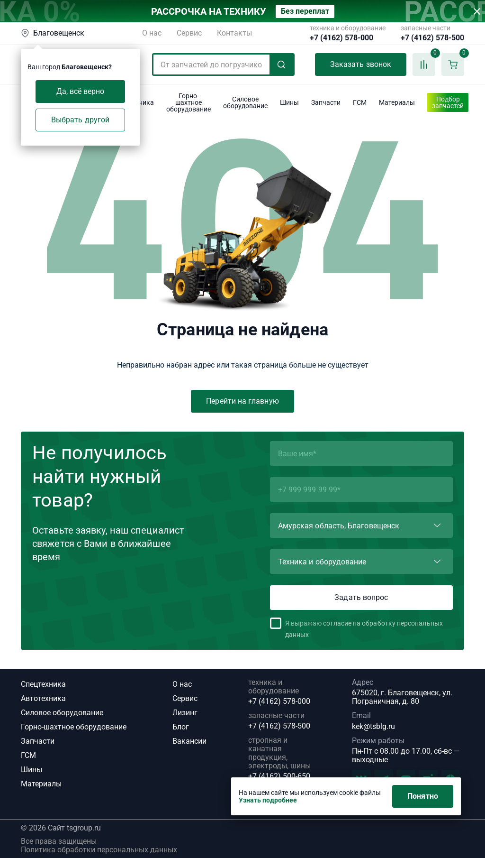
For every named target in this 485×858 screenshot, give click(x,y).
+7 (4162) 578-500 (432, 38)
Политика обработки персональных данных (99, 850)
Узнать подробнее (268, 800)
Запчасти (37, 741)
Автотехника (43, 698)
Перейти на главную (242, 401)
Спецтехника (43, 684)
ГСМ (28, 755)
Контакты (234, 32)
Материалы (41, 783)
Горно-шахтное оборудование (73, 726)
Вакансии (189, 741)
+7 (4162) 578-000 (341, 38)
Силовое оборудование (62, 712)
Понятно (422, 796)
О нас (152, 32)
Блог (180, 726)
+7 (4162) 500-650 (279, 776)
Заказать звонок (360, 64)
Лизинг (185, 712)
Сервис (189, 32)
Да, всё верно (80, 91)
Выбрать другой (80, 119)
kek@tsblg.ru (373, 726)
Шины (31, 769)
